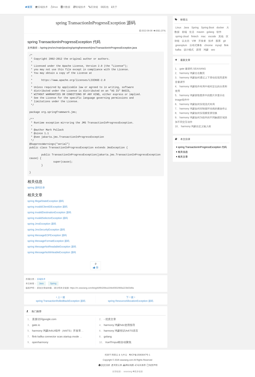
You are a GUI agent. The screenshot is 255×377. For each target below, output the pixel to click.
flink (226, 45)
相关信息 (182, 151)
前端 (185, 32)
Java (41, 283)
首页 (28, 6)
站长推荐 (140, 365)
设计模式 (189, 49)
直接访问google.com (44, 319)
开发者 (202, 40)
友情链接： (117, 371)
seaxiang (127, 371)
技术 (211, 40)
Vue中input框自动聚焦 (118, 342)
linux (54, 6)
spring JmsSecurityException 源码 (46, 229)
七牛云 (124, 355)
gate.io (36, 324)
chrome (209, 45)
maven (201, 32)
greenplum (181, 45)
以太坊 (186, 40)
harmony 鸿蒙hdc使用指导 (119, 324)
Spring (53, 283)
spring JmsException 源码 (41, 223)
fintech (195, 36)
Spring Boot (208, 27)
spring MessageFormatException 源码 (48, 241)
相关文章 (182, 156)
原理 (199, 49)
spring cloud (182, 36)
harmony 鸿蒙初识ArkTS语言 (121, 330)
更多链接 (138, 371)
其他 (105, 6)
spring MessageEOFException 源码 (47, 235)
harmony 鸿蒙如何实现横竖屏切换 (198, 113)
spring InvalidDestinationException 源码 (49, 212)
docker (221, 27)
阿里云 (115, 355)
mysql (218, 45)
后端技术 (41, 6)
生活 (192, 32)
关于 (114, 6)
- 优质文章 (110, 319)
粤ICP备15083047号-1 (139, 355)
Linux (178, 27)
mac (203, 36)
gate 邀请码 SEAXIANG (192, 68)
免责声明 (151, 365)
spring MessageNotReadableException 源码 (51, 246)
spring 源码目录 (36, 187)
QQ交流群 (104, 365)
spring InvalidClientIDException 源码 (47, 206)
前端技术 (79, 6)
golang (108, 336)
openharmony (40, 342)
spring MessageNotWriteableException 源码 (51, 252)
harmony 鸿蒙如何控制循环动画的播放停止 (203, 108)
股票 (218, 40)
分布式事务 (196, 45)
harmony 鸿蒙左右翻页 (192, 73)
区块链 (93, 6)
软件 (219, 32)
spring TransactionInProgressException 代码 (201, 147)
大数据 (65, 6)
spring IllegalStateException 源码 (45, 201)
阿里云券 (116, 365)
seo (213, 49)
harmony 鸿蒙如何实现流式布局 (197, 104)
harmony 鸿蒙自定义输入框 (196, 126)
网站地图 (128, 365)
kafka (178, 49)
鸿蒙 (206, 49)
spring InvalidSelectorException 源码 (47, 218)
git (224, 40)
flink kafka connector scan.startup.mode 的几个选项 (62, 336)
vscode (212, 36)
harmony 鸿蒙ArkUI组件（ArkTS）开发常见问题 (60, 330)
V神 (194, 40)
